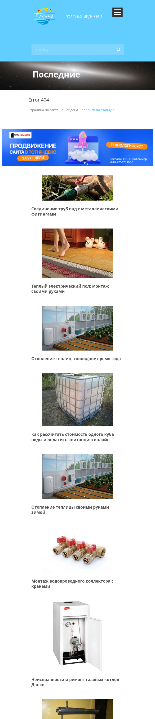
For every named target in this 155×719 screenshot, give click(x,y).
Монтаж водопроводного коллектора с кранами (72, 583)
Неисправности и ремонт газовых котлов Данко (75, 682)
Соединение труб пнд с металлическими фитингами (75, 211)
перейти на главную (98, 110)
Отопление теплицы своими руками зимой (70, 509)
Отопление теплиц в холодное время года (76, 358)
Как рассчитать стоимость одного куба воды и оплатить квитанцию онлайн (72, 437)
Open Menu (117, 12)
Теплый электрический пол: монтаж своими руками (70, 288)
